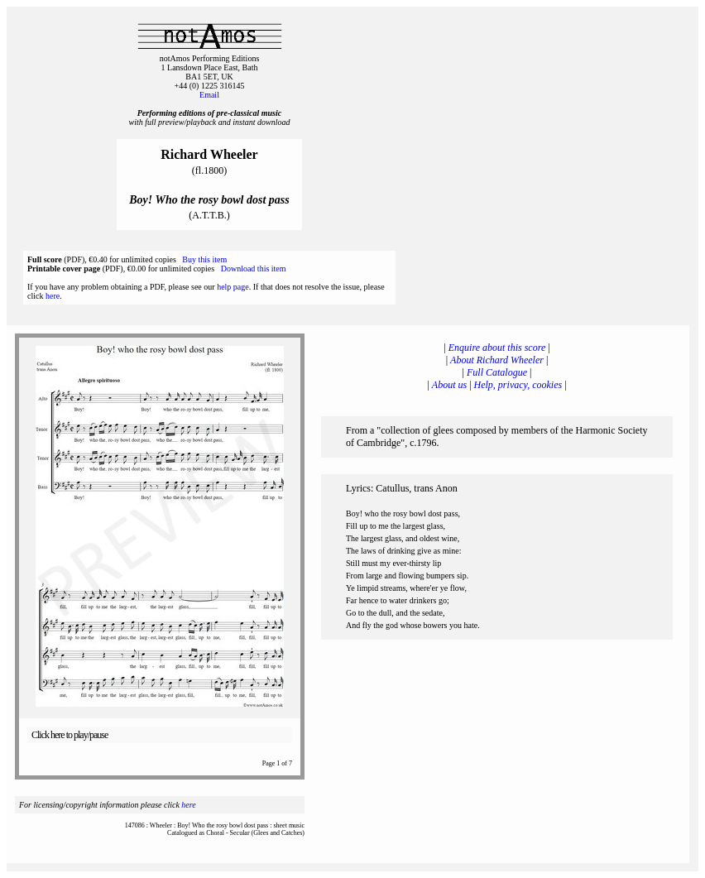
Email (209, 94)
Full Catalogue (497, 372)
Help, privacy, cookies (518, 385)
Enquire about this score (496, 347)
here (53, 295)
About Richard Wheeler (497, 360)
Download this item (253, 268)
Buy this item (204, 259)
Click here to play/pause (69, 735)
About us (449, 385)
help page (233, 286)
